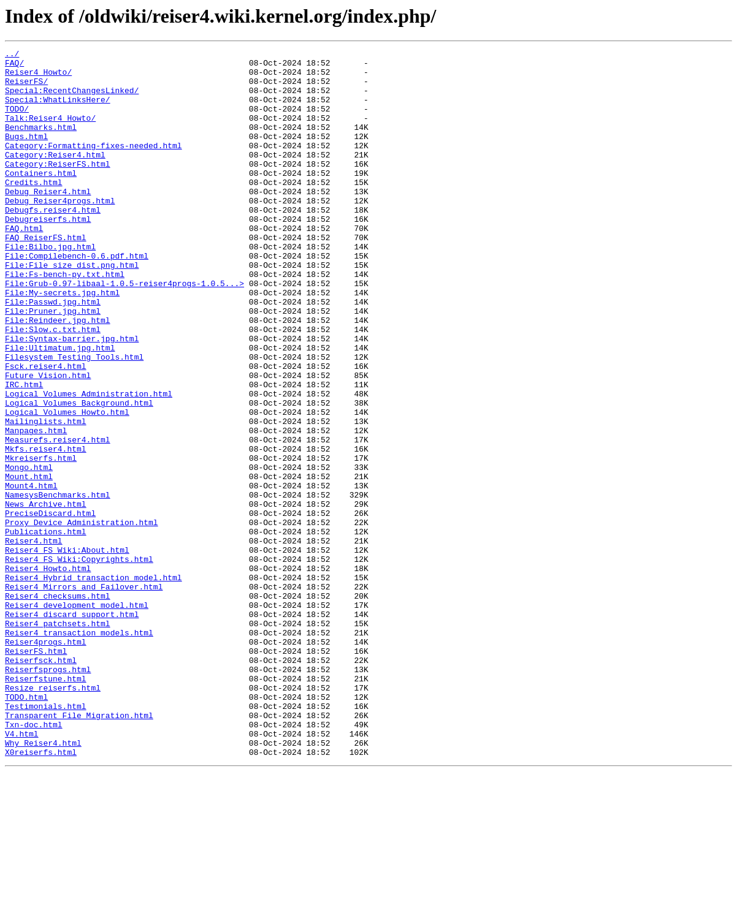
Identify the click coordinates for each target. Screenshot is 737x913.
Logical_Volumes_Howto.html (67, 485)
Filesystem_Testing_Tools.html (74, 419)
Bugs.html (26, 154)
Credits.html (34, 209)
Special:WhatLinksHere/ (57, 110)
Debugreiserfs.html (48, 253)
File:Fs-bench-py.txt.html (64, 319)
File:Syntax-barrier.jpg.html (72, 397)
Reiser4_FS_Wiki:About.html (67, 650)
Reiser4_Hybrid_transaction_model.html (93, 683)
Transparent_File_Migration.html (79, 849)
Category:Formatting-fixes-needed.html (93, 165)
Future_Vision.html (48, 441)
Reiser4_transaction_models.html (79, 750)
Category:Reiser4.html (55, 176)
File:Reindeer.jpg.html (57, 375)
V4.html (22, 871)
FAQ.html (24, 264)
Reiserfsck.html (41, 783)
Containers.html (41, 198)
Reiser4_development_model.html (76, 716)
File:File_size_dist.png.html (72, 308)
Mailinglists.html (45, 496)
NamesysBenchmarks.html (57, 584)
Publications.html (45, 628)
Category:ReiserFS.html (57, 187)
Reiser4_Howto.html (48, 672)
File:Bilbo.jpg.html (50, 286)
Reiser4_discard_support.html (72, 727)
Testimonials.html (45, 838)
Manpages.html (36, 507)
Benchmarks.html (41, 143)
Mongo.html (29, 551)
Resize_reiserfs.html (53, 816)
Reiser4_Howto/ (38, 77)
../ (12, 55)
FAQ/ (14, 66)
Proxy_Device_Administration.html (81, 617)
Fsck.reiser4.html (45, 430)
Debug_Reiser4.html (48, 220)
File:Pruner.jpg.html (53, 363)
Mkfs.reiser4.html (45, 529)
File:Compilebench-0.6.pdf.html (76, 297)
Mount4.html (31, 573)
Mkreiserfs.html (41, 540)
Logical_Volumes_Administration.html (88, 463)
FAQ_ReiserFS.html (45, 275)
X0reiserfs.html (41, 893)
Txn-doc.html (34, 860)
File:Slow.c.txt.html (53, 386)
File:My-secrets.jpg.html (62, 341)
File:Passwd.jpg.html (53, 352)
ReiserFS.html (36, 772)
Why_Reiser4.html (43, 882)
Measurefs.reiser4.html (57, 518)
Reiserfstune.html (45, 805)
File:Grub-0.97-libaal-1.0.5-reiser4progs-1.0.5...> (124, 330)
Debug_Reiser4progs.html (60, 231)
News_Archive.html (45, 595)
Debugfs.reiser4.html (53, 242)
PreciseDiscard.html (50, 606)
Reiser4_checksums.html (57, 705)
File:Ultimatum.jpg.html (60, 408)
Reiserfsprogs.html (48, 794)
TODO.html (26, 827)
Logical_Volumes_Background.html (79, 474)
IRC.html (24, 452)
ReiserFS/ (26, 88)
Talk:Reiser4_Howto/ (50, 132)
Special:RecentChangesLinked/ (72, 99)
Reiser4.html (34, 639)
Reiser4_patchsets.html (57, 738)
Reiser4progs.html (45, 761)
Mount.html (29, 562)
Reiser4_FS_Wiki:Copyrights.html (79, 661)
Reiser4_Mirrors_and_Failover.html (83, 694)
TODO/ (17, 121)
